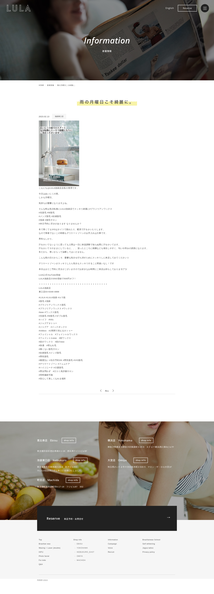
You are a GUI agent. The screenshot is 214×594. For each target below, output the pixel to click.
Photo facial (44, 556)
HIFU (41, 552)
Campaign (112, 544)
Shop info (77, 540)
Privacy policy (148, 552)
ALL (107, 390)
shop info (69, 440)
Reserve (187, 8)
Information (113, 540)
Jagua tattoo (148, 548)
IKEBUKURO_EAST (85, 552)
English (170, 8)
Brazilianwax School (151, 540)
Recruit (111, 552)
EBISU (80, 544)
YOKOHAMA (82, 548)
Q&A (41, 564)
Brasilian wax (44, 544)
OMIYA (80, 556)
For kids (42, 560)
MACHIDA (81, 560)
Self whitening (148, 544)
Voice (110, 548)
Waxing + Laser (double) (49, 548)
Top (40, 540)
